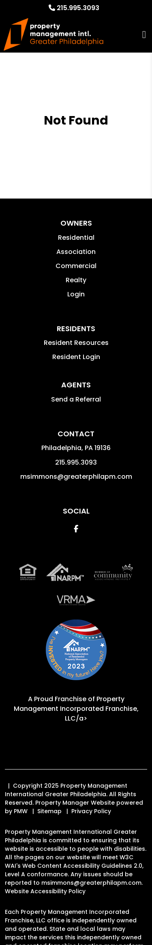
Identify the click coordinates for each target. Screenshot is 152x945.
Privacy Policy (91, 811)
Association (76, 251)
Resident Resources (76, 342)
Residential (76, 237)
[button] (76, 529)
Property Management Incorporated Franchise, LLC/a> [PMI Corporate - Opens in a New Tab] (76, 708)
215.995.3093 (78, 8)
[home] (53, 34)
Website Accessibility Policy (45, 891)
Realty (76, 280)
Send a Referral (76, 399)
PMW (21, 811)
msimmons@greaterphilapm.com (76, 476)
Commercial (76, 266)
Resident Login (76, 357)
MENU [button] (144, 35)
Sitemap (49, 811)
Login (76, 294)
